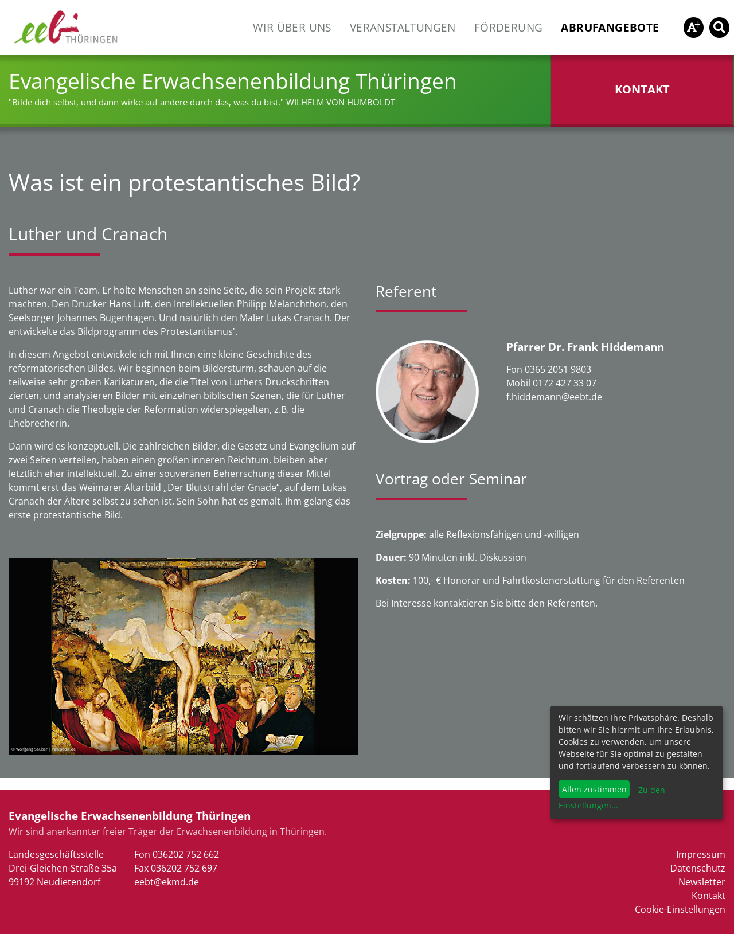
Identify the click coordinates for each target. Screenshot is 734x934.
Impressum (700, 854)
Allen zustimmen (594, 789)
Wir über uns (292, 27)
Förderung (508, 27)
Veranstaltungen (403, 27)
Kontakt (708, 895)
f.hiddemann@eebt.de (554, 396)
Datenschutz (697, 868)
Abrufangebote (610, 27)
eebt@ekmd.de (166, 882)
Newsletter (701, 882)
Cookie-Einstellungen (680, 909)
